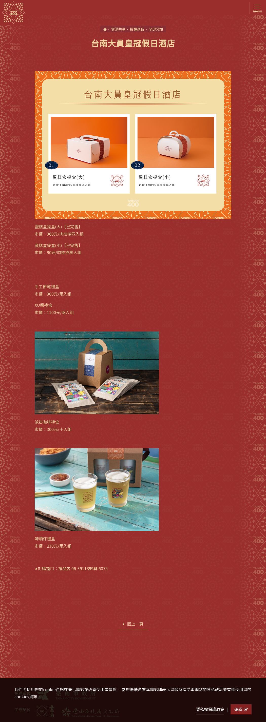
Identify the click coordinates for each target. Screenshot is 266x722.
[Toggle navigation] (256, 8)
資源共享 (118, 29)
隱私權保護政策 (210, 709)
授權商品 (137, 29)
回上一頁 (133, 624)
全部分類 (156, 29)
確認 (241, 709)
